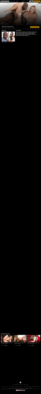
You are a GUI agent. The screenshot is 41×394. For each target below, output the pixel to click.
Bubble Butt (17, 34)
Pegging (17, 35)
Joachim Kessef (3, 343)
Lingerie (26, 35)
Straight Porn (29, 34)
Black (23, 34)
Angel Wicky (6, 343)
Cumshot (21, 34)
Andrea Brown (33, 343)
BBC (27, 35)
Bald (35, 34)
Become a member (37, 1)
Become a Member (35, 27)
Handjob (20, 35)
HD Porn (33, 34)
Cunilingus (26, 34)
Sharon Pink (19, 343)
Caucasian (23, 35)
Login (32, 1)
